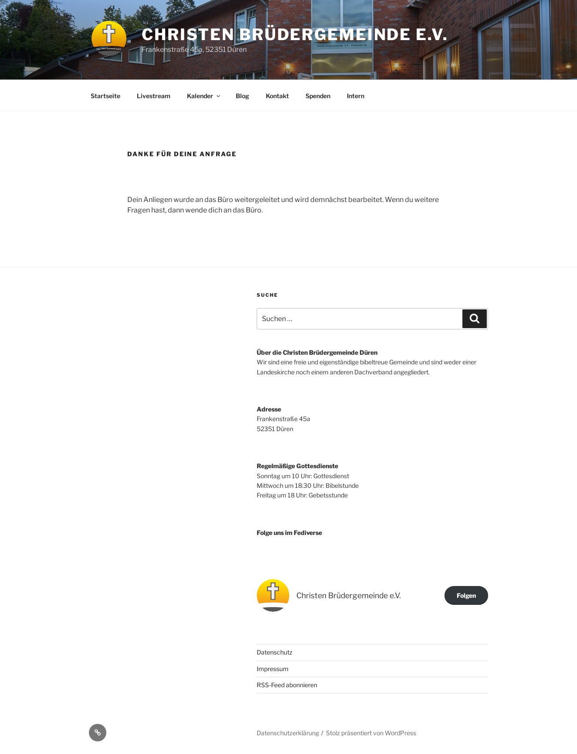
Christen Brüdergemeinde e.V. (295, 34)
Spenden (317, 95)
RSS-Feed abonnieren (287, 685)
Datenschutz (274, 652)
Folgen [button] (466, 595)
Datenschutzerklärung (288, 733)
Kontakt (277, 95)
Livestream (153, 95)
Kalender (204, 95)
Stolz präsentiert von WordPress (371, 733)
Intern (355, 95)
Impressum (272, 668)
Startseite (105, 95)
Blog (242, 95)
